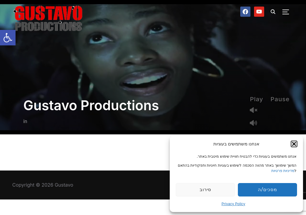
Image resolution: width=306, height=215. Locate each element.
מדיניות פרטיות (282, 170)
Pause (280, 99)
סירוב (205, 189)
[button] (8, 37)
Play (256, 99)
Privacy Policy (233, 204)
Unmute (256, 110)
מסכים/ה (267, 189)
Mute (256, 123)
